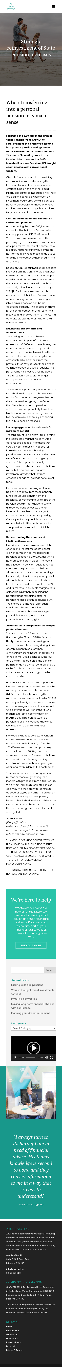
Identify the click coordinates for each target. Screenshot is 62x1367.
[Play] (15, 1057)
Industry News (13, 1342)
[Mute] (46, 1057)
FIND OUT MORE (31, 945)
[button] (33, 1048)
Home (9, 1326)
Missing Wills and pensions (27, 985)
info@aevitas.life (15, 1269)
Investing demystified (24, 999)
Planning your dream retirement (30, 1013)
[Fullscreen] (51, 1057)
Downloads (12, 1338)
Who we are (12, 1334)
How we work (12, 1330)
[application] (33, 1048)
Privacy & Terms (14, 1350)
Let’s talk (10, 1346)
